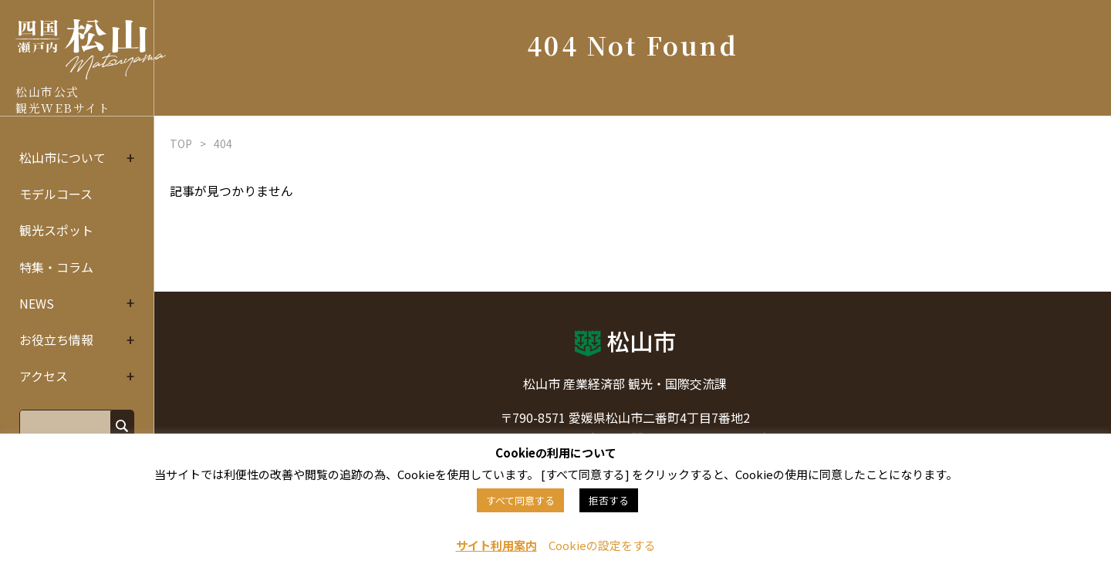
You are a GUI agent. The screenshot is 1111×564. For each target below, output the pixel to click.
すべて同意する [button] (520, 500)
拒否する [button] (609, 500)
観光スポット (56, 230)
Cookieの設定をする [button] (602, 545)
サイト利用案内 (496, 545)
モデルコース (56, 193)
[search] (63, 424)
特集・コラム (56, 267)
